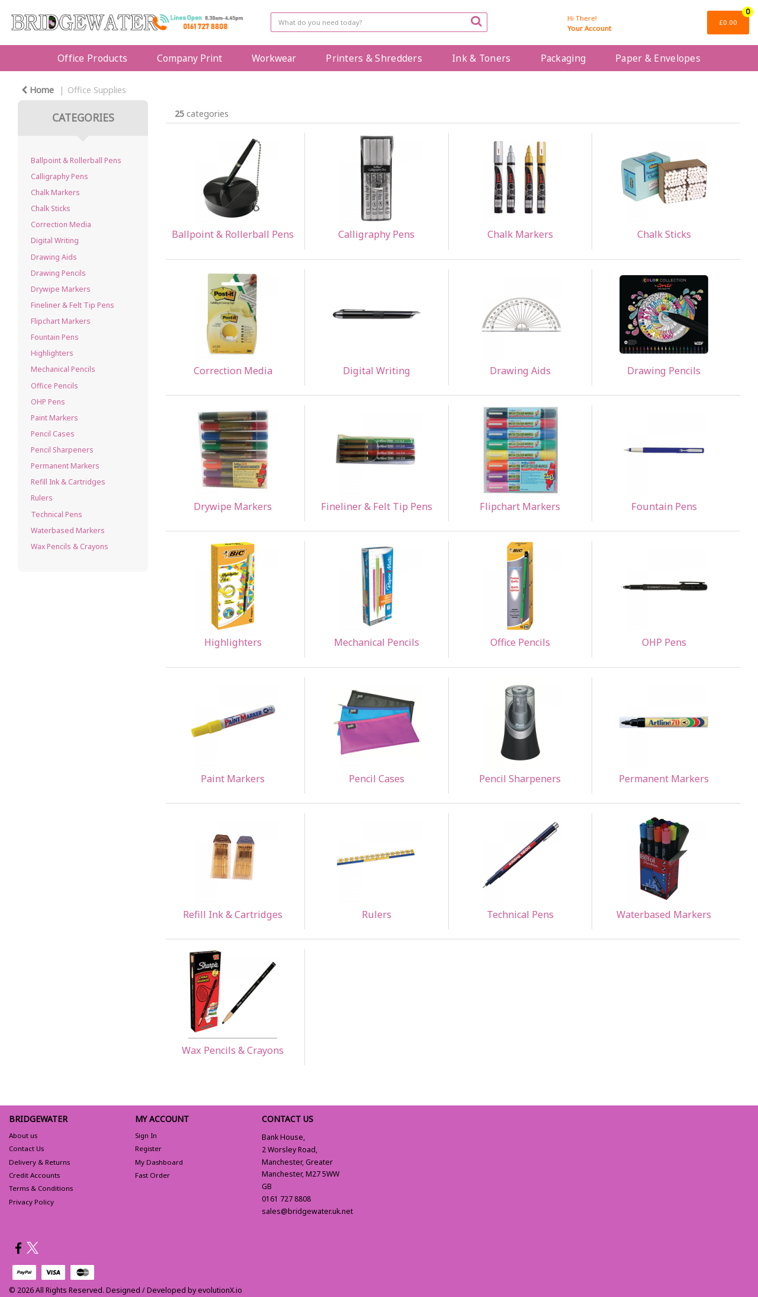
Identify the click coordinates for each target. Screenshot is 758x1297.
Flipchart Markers (61, 321)
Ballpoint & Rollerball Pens (76, 160)
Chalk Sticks (50, 208)
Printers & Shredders (374, 58)
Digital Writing (55, 240)
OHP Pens (48, 402)
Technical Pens (56, 514)
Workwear (274, 58)
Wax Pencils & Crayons (69, 546)
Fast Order (152, 1175)
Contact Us (26, 1148)
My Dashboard (159, 1162)
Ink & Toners (481, 58)
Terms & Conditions (41, 1188)
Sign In (146, 1135)
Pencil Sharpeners (62, 450)
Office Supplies (97, 89)
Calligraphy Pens (59, 176)
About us (23, 1135)
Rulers (42, 498)
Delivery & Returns (39, 1162)
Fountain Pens (55, 337)
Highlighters (52, 353)
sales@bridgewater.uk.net (307, 1211)
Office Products (92, 58)
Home (37, 89)
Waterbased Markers (68, 530)
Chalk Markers (55, 192)
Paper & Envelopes (658, 58)
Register (148, 1148)
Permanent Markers (65, 466)
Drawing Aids (54, 257)
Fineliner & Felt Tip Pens (72, 305)
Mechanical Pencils (63, 369)
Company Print (189, 58)
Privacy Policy (31, 1201)
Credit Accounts (34, 1175)
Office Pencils (54, 386)
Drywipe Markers (61, 289)
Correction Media (61, 224)
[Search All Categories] (379, 22)
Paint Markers (54, 418)
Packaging (563, 58)
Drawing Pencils (58, 273)
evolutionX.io (220, 1290)
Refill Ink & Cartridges (68, 482)
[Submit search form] (476, 21)
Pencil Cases (53, 434)
